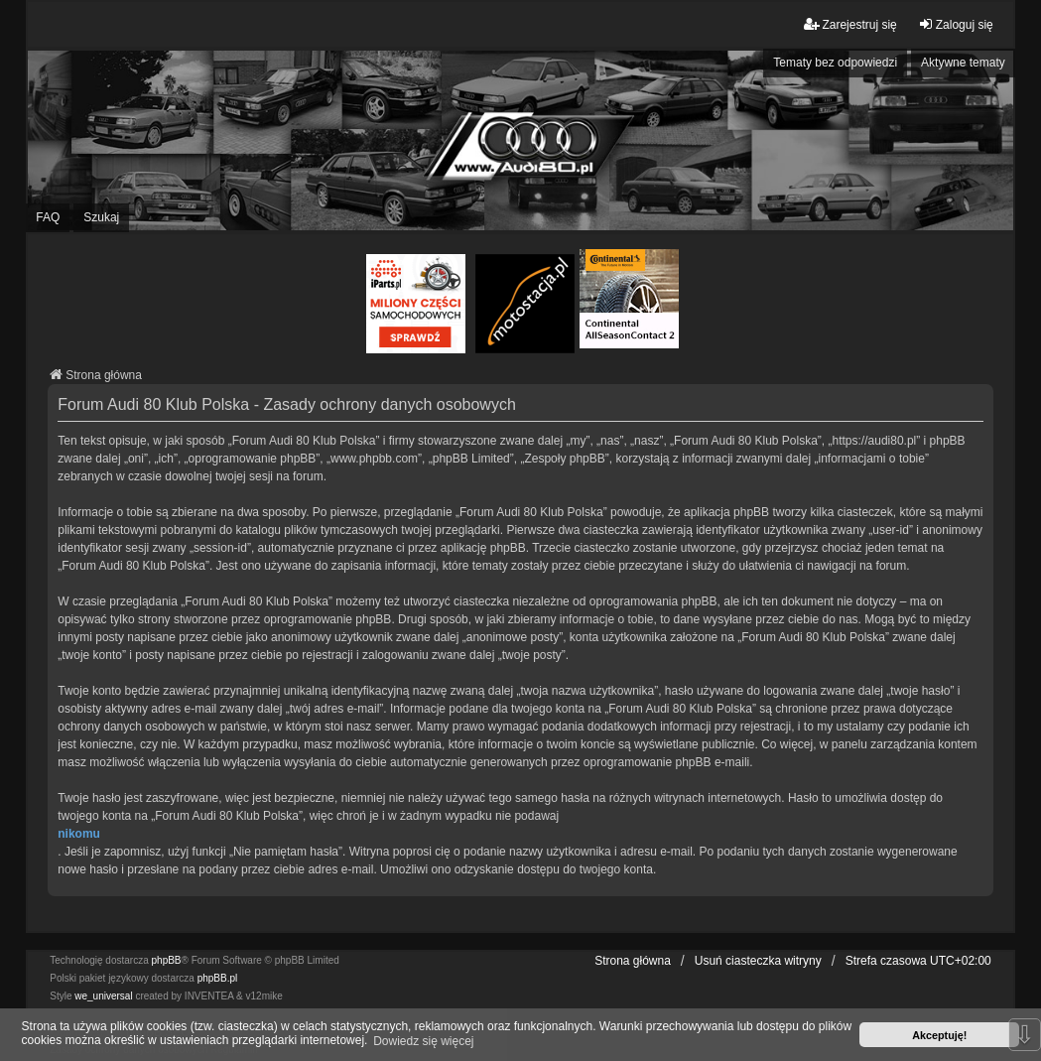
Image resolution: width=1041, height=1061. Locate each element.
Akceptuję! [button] (939, 1035)
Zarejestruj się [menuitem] (850, 24)
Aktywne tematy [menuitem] (963, 62)
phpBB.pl (217, 978)
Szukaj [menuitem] (101, 217)
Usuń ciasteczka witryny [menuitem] (758, 961)
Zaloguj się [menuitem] (955, 24)
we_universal (103, 996)
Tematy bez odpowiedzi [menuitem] (835, 62)
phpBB (167, 960)
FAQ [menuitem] (48, 217)
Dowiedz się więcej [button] (423, 1041)
